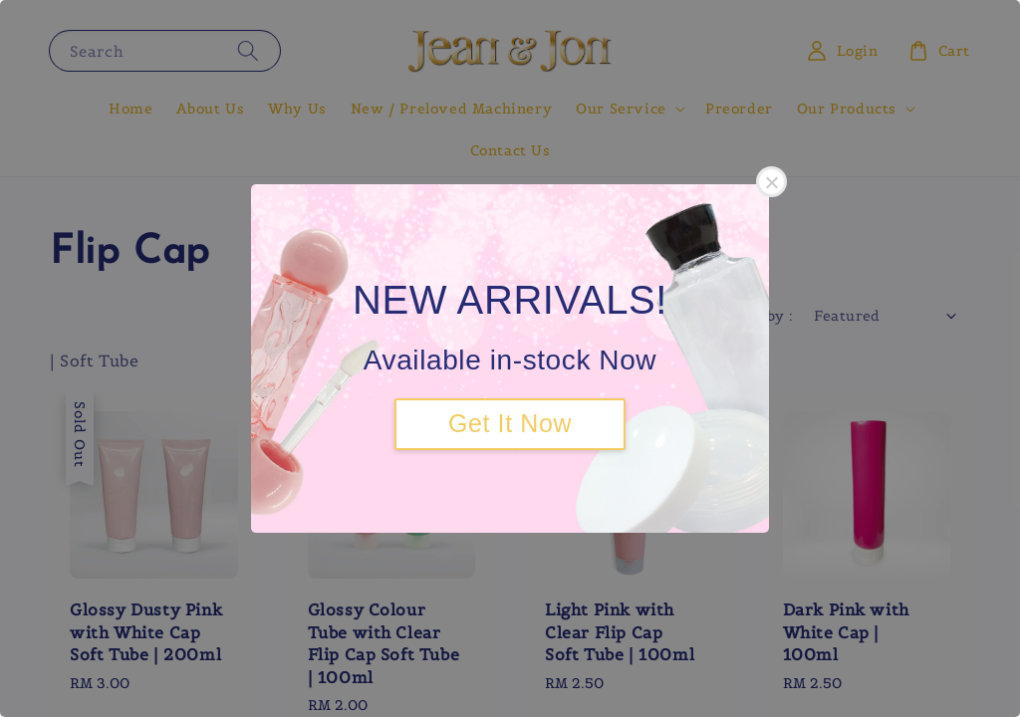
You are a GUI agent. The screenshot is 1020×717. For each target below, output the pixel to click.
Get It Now (510, 423)
